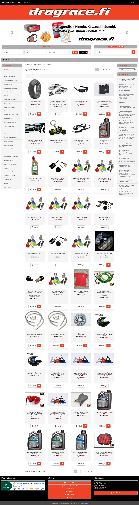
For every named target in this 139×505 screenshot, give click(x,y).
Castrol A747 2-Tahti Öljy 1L (34, 178)
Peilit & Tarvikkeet (8, 141)
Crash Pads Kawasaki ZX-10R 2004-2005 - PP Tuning (58, 216)
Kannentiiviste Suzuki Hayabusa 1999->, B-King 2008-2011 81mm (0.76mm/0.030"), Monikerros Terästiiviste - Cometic (127, 173)
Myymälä (69, 491)
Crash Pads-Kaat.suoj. (9, 76)
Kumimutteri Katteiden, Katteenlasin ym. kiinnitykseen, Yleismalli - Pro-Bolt (127, 152)
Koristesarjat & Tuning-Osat (11, 114)
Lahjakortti (6, 69)
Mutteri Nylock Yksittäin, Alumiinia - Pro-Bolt (125, 166)
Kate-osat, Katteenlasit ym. (11, 99)
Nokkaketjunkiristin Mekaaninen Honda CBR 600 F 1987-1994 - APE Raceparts (127, 160)
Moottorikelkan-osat (9, 126)
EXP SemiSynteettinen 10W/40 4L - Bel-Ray (34, 453)
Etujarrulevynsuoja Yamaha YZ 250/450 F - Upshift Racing (34, 372)
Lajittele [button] (29, 76)
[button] (127, 2)
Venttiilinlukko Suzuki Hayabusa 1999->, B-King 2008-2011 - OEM (126, 193)
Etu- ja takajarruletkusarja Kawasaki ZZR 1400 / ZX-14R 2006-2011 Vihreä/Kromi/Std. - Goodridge (104, 293)
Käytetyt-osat (7, 103)
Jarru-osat (6, 95)
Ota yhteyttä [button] (116, 493)
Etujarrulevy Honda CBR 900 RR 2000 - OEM (81, 333)
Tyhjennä (83, 52)
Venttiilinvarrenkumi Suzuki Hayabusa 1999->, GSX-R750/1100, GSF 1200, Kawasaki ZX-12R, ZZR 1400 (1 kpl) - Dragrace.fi (127, 87)
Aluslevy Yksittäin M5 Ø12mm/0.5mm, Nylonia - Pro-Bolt (126, 145)
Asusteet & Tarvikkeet (9, 73)
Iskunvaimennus (8, 84)
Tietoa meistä (69, 494)
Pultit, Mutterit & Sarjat (9, 149)
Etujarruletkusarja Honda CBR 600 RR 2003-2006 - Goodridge (34, 333)
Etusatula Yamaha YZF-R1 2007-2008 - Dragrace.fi (81, 413)
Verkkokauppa (10, 60)
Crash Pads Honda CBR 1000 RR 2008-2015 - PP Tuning (35, 216)
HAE (75, 52)
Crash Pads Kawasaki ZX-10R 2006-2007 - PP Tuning (81, 216)
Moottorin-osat (7, 130)
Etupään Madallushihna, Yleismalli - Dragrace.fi (125, 180)
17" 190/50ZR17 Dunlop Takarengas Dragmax (35, 102)
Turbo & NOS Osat (9, 179)
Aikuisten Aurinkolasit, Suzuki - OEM (81, 102)
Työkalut (6, 183)
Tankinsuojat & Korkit (9, 175)
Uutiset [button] (69, 497)
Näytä (33, 114)
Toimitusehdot (69, 489)
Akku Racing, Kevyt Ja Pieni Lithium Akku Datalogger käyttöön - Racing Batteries (104, 103)
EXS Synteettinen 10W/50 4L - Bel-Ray (58, 453)
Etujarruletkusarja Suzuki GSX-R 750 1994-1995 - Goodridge (58, 333)
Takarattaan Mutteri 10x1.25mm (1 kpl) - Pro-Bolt (127, 107)
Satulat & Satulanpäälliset (10, 164)
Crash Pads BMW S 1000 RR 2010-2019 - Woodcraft (58, 179)
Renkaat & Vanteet (9, 160)
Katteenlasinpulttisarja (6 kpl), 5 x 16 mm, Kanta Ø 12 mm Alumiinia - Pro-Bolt (127, 79)
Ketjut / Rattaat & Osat (9, 107)
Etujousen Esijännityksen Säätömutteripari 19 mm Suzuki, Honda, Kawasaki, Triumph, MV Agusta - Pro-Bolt (34, 414)
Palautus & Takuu (70, 483)
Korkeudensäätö (8, 118)
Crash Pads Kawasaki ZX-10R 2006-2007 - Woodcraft (104, 216)
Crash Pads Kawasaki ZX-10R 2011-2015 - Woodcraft (58, 254)
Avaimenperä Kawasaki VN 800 (58, 140)
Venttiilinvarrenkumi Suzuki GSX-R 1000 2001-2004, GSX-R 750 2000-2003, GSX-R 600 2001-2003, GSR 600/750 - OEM (127, 137)
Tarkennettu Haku (116, 46)
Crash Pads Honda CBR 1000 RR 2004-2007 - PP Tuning (104, 179)
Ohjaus (5, 133)
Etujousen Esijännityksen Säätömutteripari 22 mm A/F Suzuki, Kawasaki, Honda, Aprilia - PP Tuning (58, 414)
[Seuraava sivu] (112, 69)
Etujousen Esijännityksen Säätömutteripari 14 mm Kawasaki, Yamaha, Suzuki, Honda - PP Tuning (57, 373)
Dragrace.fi (65, 503)
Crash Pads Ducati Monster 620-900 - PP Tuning (81, 179)
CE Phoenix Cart (83, 503)
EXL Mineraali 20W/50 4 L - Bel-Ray (104, 413)
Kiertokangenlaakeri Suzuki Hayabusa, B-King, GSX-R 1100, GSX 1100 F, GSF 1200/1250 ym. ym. (126, 96)
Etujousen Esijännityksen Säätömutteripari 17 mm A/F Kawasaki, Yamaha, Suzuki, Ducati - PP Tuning (81, 373)
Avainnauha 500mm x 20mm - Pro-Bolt (81, 141)
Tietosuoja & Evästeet (69, 486)
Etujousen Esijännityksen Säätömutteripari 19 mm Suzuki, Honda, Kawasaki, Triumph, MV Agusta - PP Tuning (104, 373)
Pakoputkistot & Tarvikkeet (10, 137)
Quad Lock (6, 153)
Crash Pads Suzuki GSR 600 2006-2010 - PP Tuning (81, 254)
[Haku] (114, 52)
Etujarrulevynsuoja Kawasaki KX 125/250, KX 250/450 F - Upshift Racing (104, 334)
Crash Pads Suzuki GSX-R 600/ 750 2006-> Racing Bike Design (104, 254)
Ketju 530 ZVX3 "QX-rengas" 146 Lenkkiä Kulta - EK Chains (127, 187)
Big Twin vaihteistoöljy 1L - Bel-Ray (104, 141)
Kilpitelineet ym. (8, 111)
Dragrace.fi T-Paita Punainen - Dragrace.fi (81, 292)
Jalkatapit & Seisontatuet (10, 88)
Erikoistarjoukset (22, 60)
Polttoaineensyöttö (8, 145)
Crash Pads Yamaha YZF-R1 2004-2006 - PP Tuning (58, 292)
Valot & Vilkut (7, 187)
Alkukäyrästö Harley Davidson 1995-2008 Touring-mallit (35, 141)
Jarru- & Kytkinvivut (9, 92)
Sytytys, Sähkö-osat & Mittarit (11, 168)
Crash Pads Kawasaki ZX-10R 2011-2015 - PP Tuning (34, 254)
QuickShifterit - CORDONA (11, 156)
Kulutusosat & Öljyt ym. (10, 122)
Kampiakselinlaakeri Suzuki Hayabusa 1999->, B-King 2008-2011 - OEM (126, 122)
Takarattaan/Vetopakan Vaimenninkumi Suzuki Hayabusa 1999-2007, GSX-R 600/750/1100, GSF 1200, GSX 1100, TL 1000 (127, 114)
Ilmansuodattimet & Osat (10, 80)
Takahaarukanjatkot (9, 172)
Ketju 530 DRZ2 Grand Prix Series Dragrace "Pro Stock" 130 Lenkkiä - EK (126, 129)
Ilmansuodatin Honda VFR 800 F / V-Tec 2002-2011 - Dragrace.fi (104, 453)
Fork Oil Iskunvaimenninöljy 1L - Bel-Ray (81, 453)
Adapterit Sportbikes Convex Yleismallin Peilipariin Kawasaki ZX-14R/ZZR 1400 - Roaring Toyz (58, 103)
